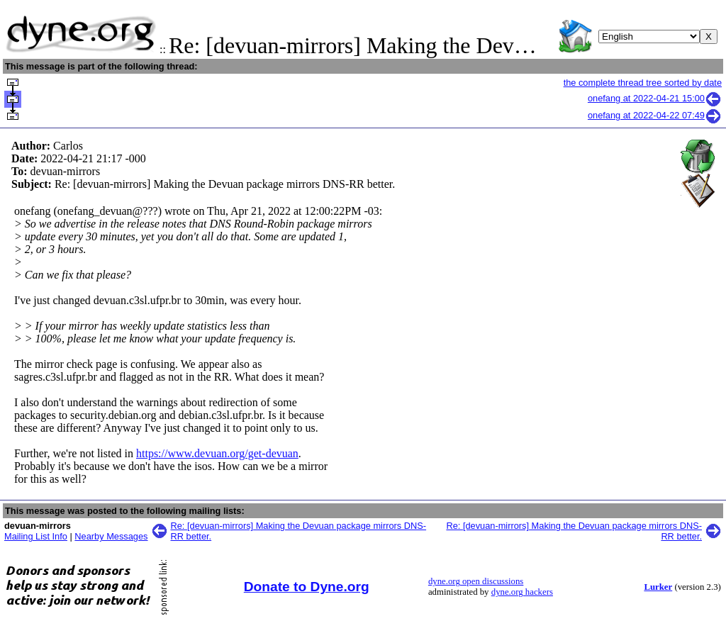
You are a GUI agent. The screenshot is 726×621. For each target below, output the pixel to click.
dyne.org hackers (522, 592)
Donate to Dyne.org (306, 586)
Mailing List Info (35, 536)
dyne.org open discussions (475, 581)
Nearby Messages (110, 536)
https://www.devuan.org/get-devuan (217, 453)
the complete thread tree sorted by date (643, 82)
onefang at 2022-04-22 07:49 (655, 115)
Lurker (658, 587)
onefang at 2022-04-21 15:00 (655, 98)
